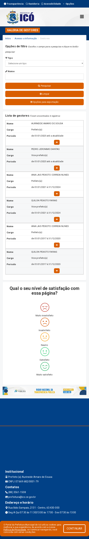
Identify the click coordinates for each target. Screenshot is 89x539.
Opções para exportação (44, 102)
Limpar (44, 94)
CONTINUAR (74, 528)
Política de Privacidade (15, 529)
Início (8, 38)
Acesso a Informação (26, 38)
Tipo (9, 58)
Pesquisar (44, 85)
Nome (10, 71)
